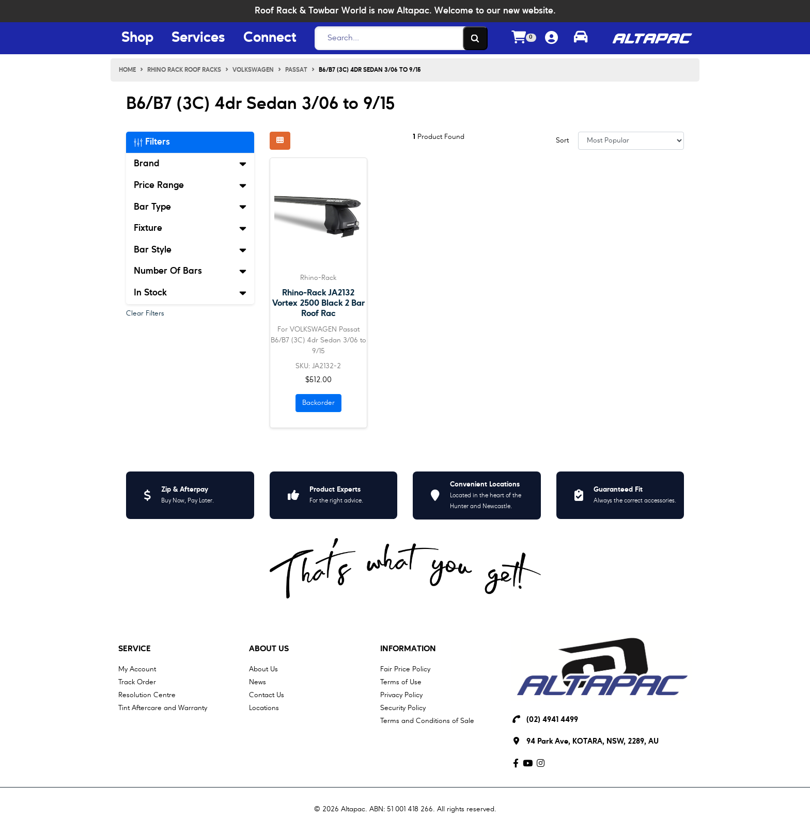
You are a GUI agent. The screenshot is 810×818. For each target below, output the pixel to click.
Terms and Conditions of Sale (427, 721)
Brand (190, 163)
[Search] (398, 38)
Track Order (137, 682)
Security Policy (403, 708)
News (257, 682)
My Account (137, 669)
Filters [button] (152, 142)
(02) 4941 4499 (552, 720)
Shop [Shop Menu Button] (137, 38)
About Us (269, 649)
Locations (264, 708)
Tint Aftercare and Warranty (162, 708)
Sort (562, 140)
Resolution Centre (147, 695)
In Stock (190, 292)
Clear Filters (145, 313)
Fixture (190, 228)
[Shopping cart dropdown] (524, 38)
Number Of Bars (190, 271)
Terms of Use (401, 682)
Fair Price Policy (405, 669)
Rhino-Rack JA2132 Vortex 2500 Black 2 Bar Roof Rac (318, 303)
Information (408, 649)
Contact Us (266, 695)
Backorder (318, 402)
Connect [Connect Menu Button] (269, 38)
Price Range (190, 185)
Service (134, 649)
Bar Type (190, 207)
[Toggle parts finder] (580, 38)
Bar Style (190, 250)
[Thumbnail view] (280, 141)
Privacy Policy (401, 695)
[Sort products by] (631, 141)
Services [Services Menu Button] (198, 38)
